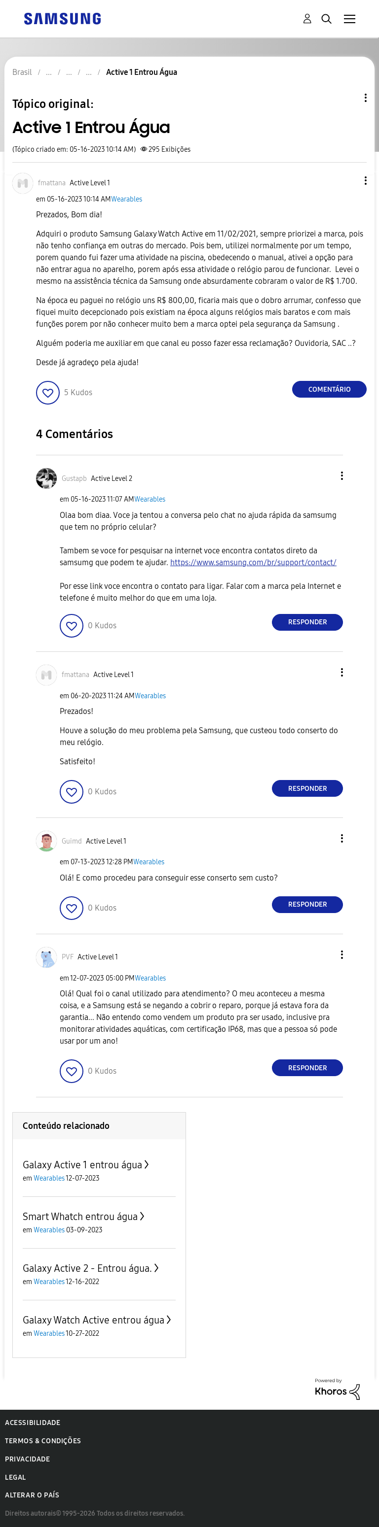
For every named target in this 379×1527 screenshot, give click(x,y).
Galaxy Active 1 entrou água (82, 1165)
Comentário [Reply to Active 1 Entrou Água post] (329, 389)
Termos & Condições (43, 1441)
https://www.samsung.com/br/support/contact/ (253, 562)
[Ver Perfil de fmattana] (52, 183)
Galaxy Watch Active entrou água (93, 1320)
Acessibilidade (32, 1423)
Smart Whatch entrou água (80, 1216)
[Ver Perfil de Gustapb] (74, 479)
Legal (15, 1477)
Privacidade (27, 1459)
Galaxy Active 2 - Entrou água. (87, 1268)
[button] (349, 180)
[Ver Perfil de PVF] (68, 957)
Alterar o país (32, 1495)
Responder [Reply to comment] (307, 622)
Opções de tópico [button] (349, 97)
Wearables (126, 199)
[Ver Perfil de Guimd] (72, 841)
